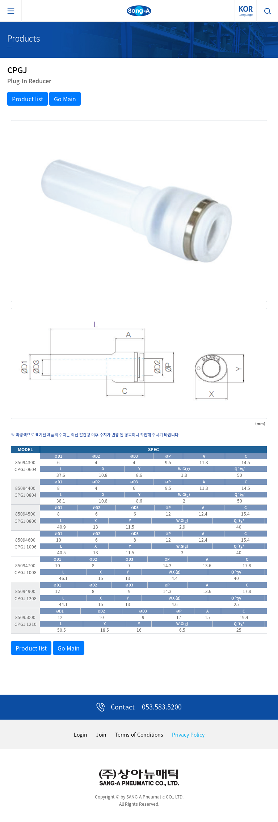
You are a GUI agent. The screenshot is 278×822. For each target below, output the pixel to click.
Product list (27, 98)
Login (80, 734)
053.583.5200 (162, 707)
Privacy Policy (188, 734)
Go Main (65, 98)
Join (101, 734)
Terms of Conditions (139, 734)
